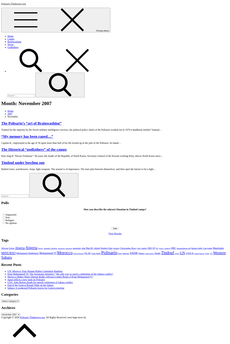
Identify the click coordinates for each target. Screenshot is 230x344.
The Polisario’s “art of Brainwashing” (31, 123)
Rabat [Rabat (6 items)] (120, 253)
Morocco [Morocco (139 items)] (65, 252)
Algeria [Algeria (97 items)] (31, 247)
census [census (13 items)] (116, 248)
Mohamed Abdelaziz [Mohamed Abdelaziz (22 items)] (27, 253)
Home (10, 36)
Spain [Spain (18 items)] (157, 253)
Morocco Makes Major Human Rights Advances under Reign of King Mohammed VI (50, 277)
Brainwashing (14, 41)
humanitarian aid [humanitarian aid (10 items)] (184, 248)
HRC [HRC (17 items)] (173, 248)
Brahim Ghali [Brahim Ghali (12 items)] (107, 248)
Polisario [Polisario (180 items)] (109, 252)
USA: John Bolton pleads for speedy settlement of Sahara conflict (40, 282)
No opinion (11, 223)
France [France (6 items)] (161, 248)
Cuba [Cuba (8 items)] (138, 248)
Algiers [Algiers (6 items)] (40, 248)
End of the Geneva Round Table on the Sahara (30, 285)
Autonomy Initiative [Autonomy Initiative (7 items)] (65, 248)
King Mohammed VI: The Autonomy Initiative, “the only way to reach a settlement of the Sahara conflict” (60, 274)
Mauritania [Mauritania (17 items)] (218, 248)
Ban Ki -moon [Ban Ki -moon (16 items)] (93, 248)
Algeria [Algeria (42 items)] (20, 248)
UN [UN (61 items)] (182, 253)
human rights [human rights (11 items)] (196, 248)
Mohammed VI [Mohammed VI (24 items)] (47, 253)
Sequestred (10, 214)
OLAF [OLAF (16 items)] (87, 253)
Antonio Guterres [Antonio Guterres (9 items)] (50, 248)
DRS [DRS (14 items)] (149, 248)
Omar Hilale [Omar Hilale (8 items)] (96, 253)
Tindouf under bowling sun (23, 163)
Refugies (9, 220)
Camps (10, 39)
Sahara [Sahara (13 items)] (141, 253)
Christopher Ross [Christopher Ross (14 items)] (128, 248)
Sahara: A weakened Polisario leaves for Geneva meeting (35, 288)
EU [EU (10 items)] (157, 248)
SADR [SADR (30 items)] (134, 253)
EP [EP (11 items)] (154, 248)
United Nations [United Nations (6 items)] (199, 253)
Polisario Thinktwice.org (13, 3)
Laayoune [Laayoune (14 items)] (207, 248)
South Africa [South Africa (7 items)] (149, 253)
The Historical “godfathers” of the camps (34, 149)
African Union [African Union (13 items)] (7, 248)
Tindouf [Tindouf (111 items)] (167, 252)
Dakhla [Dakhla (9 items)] (144, 248)
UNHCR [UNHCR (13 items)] (190, 253)
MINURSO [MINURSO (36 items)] (8, 253)
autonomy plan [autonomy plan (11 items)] (79, 248)
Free (7, 217)
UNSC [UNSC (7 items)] (207, 253)
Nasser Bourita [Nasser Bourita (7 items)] (78, 253)
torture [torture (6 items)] (177, 253)
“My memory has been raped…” (27, 136)
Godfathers (12, 47)
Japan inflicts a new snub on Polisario (26, 279)
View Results (115, 233)
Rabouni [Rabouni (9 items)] (125, 253)
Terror (10, 44)
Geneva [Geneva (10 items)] (167, 248)
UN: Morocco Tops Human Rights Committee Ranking (34, 271)
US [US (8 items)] (211, 253)
